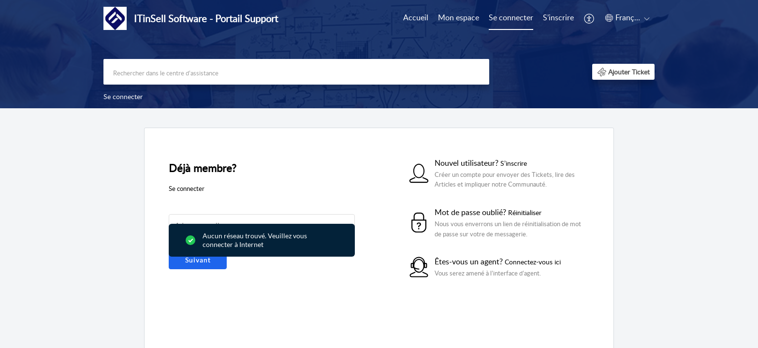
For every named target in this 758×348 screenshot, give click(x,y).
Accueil (415, 17)
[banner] (379, 54)
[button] (589, 18)
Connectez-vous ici (533, 261)
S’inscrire (558, 17)
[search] (296, 72)
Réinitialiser (524, 212)
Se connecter (511, 17)
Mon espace (458, 17)
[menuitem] (415, 18)
